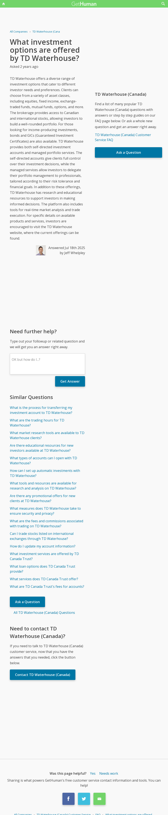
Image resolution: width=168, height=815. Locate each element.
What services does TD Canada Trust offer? (44, 579)
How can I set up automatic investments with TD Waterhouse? (45, 473)
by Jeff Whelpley (72, 253)
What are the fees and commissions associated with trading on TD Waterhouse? (46, 523)
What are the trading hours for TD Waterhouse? (37, 423)
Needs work (108, 773)
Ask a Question (27, 602)
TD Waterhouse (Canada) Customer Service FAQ (123, 137)
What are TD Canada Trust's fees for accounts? (47, 586)
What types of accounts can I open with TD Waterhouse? (43, 460)
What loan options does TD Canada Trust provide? (42, 569)
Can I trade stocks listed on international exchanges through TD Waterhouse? (42, 536)
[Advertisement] (47, 291)
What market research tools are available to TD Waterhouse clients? (47, 435)
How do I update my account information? (42, 546)
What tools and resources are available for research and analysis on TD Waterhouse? (43, 486)
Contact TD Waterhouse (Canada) (42, 674)
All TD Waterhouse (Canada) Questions (44, 612)
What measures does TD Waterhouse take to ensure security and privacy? (45, 511)
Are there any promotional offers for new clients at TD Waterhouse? (42, 498)
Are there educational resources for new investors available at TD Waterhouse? (41, 448)
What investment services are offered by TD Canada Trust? (44, 556)
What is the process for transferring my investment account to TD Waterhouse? (41, 410)
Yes (93, 773)
